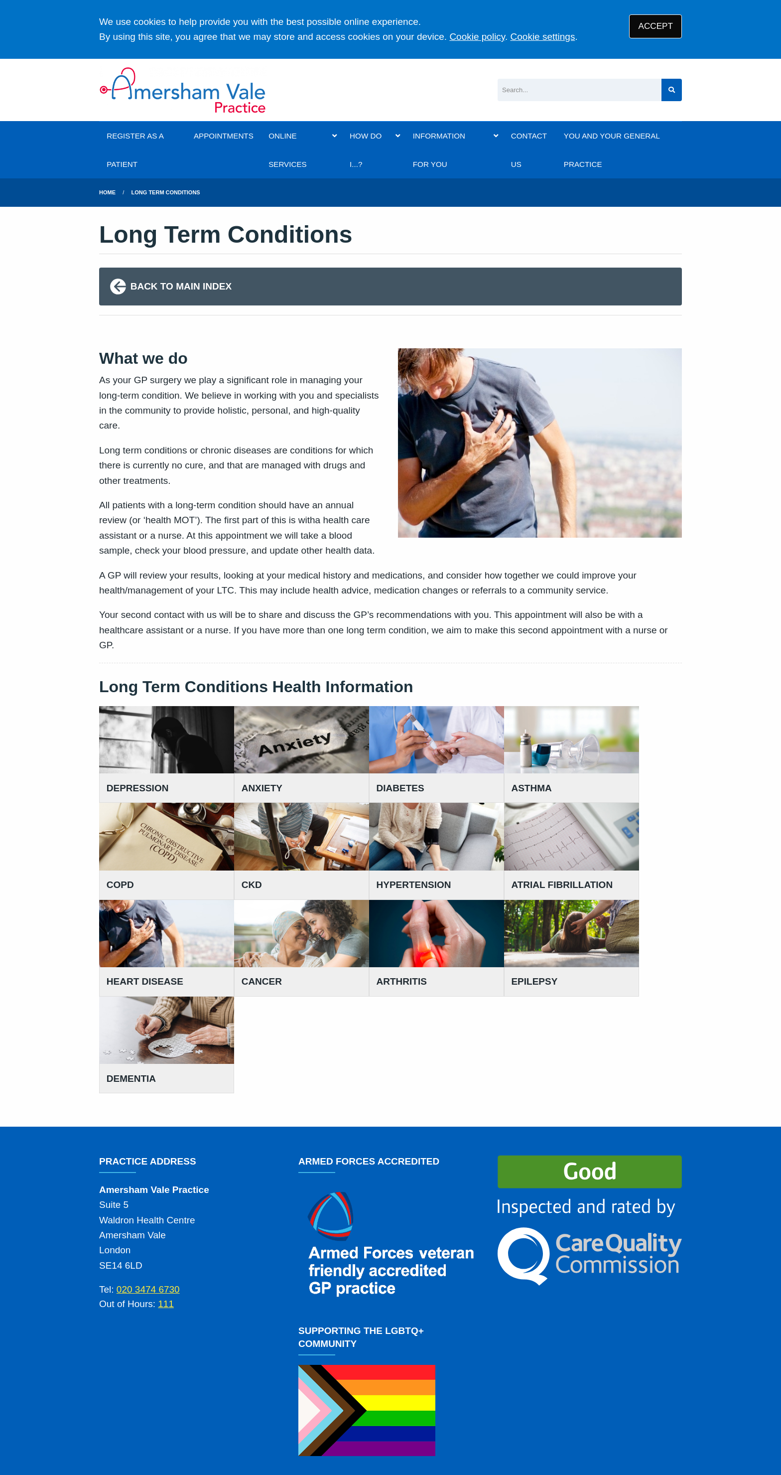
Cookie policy (477, 36)
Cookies (461, 1398)
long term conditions (165, 192)
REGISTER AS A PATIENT (135, 150)
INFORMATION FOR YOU (439, 150)
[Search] (579, 90)
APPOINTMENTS (224, 136)
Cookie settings (543, 36)
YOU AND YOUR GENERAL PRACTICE (611, 150)
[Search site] (671, 90)
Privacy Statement (255, 1398)
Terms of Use (186, 1398)
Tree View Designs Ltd (184, 1434)
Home (107, 192)
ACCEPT (656, 26)
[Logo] (183, 90)
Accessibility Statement (392, 1398)
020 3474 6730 (148, 1165)
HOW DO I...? (366, 150)
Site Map (503, 1398)
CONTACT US (529, 150)
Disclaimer (319, 1398)
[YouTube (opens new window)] (108, 1434)
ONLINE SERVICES (287, 150)
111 (166, 1179)
